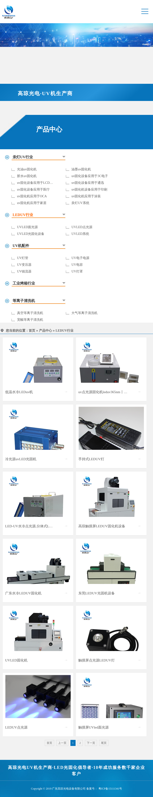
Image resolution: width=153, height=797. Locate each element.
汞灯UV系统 (80, 203)
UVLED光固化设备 (30, 234)
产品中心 (45, 330)
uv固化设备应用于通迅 (87, 183)
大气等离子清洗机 (84, 313)
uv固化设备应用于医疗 (33, 189)
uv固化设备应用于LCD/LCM (37, 183)
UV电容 (77, 264)
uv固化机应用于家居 (31, 203)
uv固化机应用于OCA (32, 196)
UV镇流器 (24, 271)
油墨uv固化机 (81, 169)
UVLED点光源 (81, 227)
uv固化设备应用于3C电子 (89, 176)
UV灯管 (22, 258)
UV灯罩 (77, 271)
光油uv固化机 (27, 169)
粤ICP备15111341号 (110, 788)
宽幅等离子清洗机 (30, 319)
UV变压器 (24, 264)
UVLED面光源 (27, 227)
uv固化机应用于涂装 (86, 196)
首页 (32, 330)
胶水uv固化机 (27, 176)
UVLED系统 (80, 234)
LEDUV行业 (64, 330)
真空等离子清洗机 (30, 313)
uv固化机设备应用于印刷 (89, 189)
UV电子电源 (80, 258)
